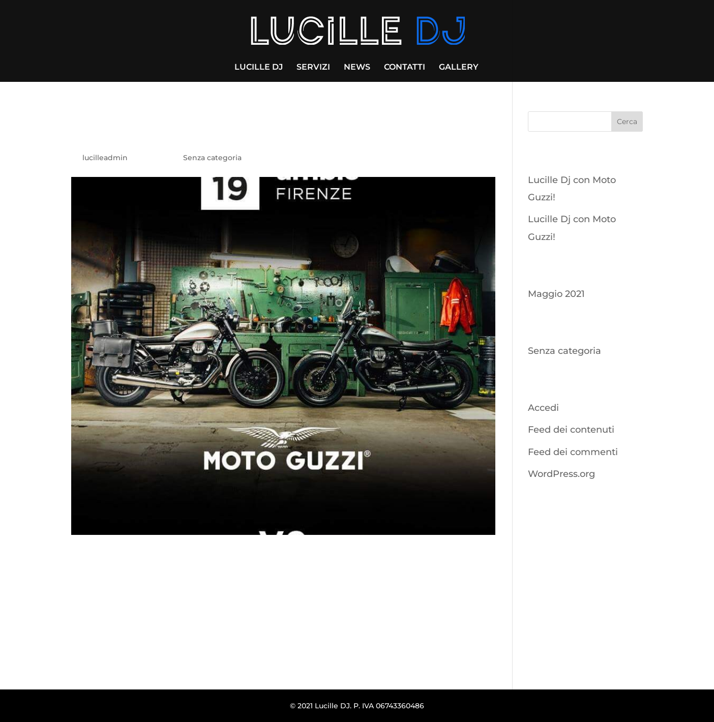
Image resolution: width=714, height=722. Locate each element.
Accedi (543, 407)
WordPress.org (561, 473)
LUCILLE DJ (258, 68)
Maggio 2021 (556, 293)
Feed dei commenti (573, 452)
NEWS (357, 68)
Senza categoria (212, 157)
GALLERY (459, 68)
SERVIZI (313, 68)
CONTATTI (404, 68)
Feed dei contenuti (571, 429)
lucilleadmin (105, 157)
